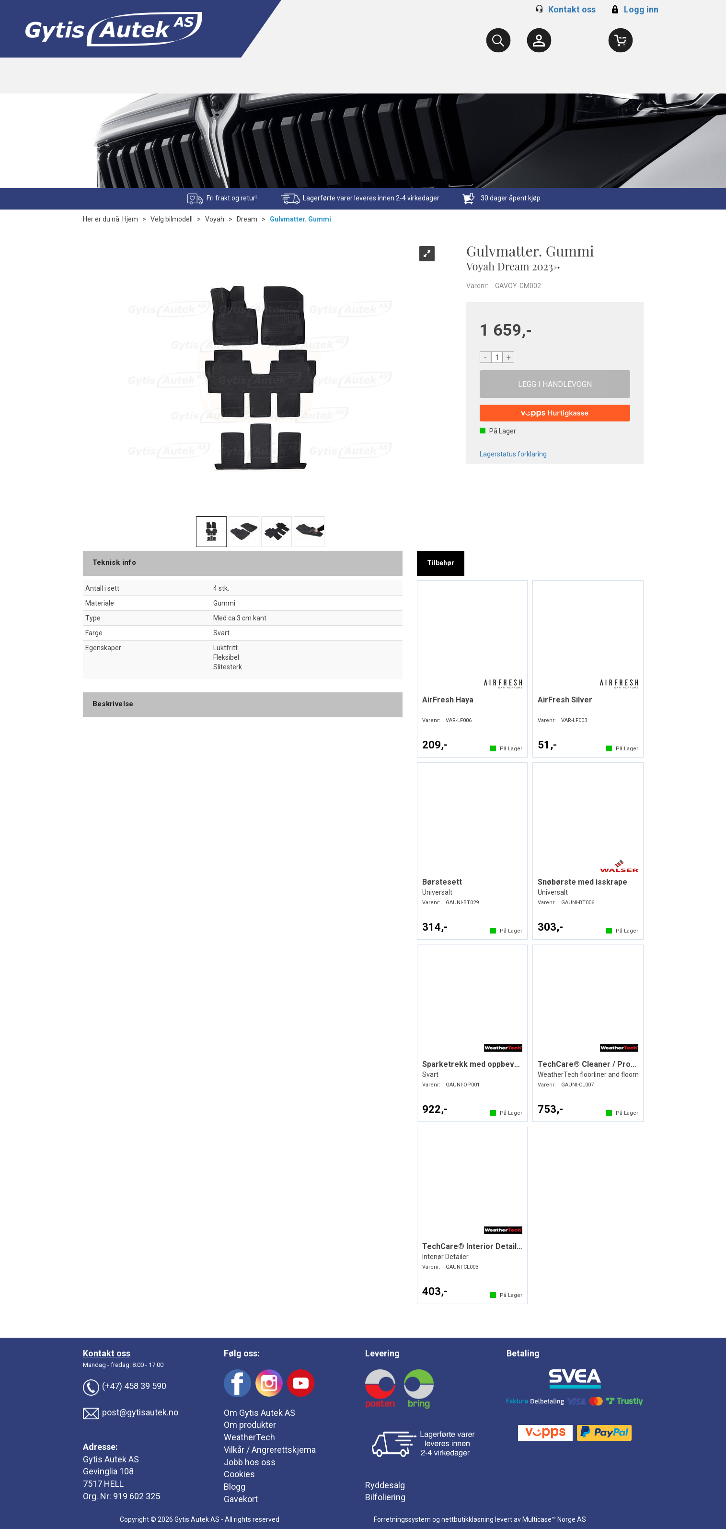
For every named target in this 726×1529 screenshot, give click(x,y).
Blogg (234, 1487)
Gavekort (241, 1499)
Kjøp (555, 384)
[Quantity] (497, 357)
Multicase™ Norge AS (554, 1519)
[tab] (440, 563)
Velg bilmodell (171, 219)
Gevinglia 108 (108, 1471)
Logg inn (634, 9)
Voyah (214, 219)
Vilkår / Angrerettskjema (270, 1450)
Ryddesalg (385, 1485)
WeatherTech (249, 1437)
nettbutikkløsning (467, 1519)
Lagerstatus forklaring (513, 454)
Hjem (130, 219)
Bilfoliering (385, 1497)
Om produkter (250, 1425)
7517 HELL (103, 1484)
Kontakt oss (572, 9)
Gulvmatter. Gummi (300, 219)
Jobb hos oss (250, 1462)
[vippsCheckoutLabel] (555, 413)
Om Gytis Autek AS (259, 1413)
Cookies (239, 1474)
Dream (247, 219)
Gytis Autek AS (111, 1459)
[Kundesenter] (539, 40)
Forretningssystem (402, 1519)
